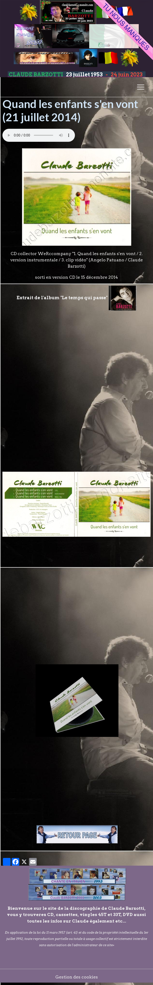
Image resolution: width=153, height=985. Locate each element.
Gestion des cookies (76, 976)
